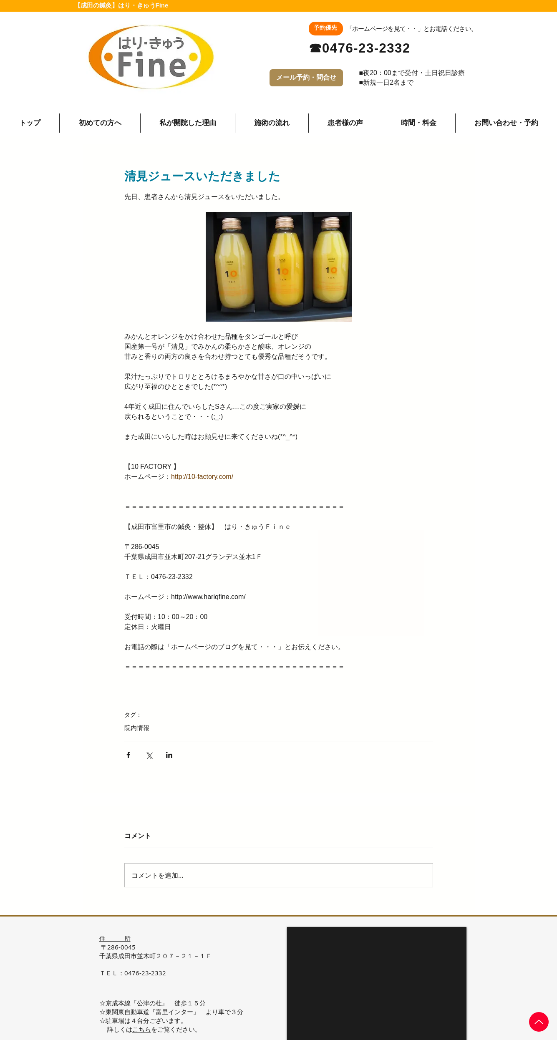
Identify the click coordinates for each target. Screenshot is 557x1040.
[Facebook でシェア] (128, 755)
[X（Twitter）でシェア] (149, 755)
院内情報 (136, 727)
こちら (141, 1029)
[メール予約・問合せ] (306, 77)
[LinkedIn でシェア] (169, 755)
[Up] (539, 1022)
